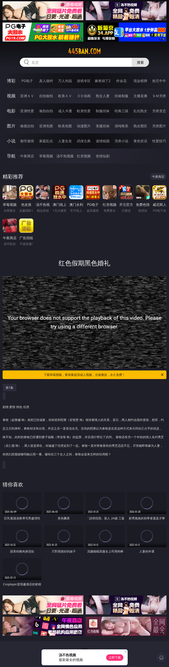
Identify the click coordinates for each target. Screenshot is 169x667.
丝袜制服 (121, 95)
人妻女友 (65, 141)
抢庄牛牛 (159, 80)
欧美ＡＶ (65, 95)
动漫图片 (84, 126)
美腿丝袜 (103, 126)
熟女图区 (140, 126)
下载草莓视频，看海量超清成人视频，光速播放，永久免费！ (104, 374)
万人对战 (65, 80)
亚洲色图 (46, 126)
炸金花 (121, 80)
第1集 (9, 388)
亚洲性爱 (27, 111)
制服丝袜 (103, 111)
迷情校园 (103, 141)
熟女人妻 (103, 95)
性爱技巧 (159, 141)
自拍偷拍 (46, 95)
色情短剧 (103, 156)
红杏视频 (84, 156)
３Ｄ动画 (84, 95)
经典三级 (121, 111)
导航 (11, 156)
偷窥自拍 (27, 126)
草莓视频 (46, 156)
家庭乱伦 (46, 141)
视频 (11, 96)
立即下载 (115, 657)
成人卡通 (65, 111)
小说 (11, 141)
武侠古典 (84, 141)
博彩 (11, 81)
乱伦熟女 (140, 111)
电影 (11, 111)
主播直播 (140, 95)
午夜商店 (27, 156)
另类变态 (159, 111)
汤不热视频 (65, 156)
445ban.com (84, 51)
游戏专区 (84, 80)
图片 (11, 126)
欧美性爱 (84, 111)
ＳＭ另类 (159, 95)
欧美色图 (65, 126)
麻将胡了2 (102, 80)
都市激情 (27, 141)
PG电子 (27, 80)
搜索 (140, 62)
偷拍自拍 (46, 111)
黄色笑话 (140, 141)
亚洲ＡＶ (27, 95)
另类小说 (121, 141)
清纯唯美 (121, 126)
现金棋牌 (140, 80)
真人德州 (46, 80)
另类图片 (159, 126)
